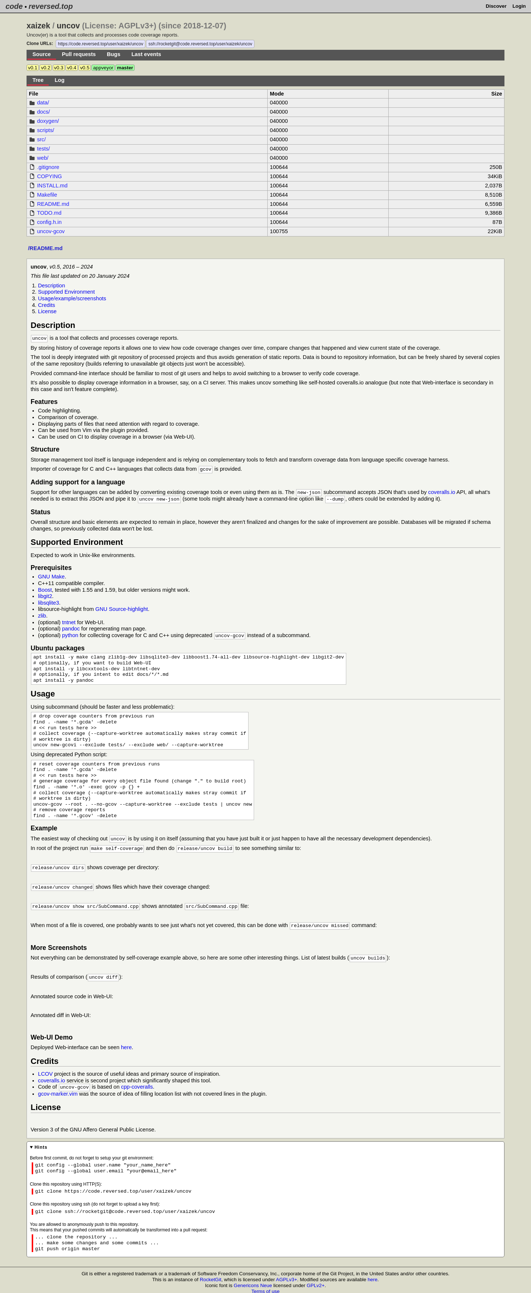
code (14, 6)
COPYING (49, 176)
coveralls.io (441, 491)
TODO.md (49, 213)
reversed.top (50, 6)
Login (519, 6)
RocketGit (211, 1274)
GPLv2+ (316, 1280)
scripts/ (45, 130)
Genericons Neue (253, 1280)
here (126, 1042)
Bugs (114, 54)
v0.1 (32, 67)
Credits (46, 305)
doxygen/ (48, 121)
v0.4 (71, 67)
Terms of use (265, 1286)
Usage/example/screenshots (72, 298)
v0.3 (58, 67)
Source (41, 54)
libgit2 (45, 595)
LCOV (45, 1069)
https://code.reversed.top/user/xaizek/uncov (100, 43)
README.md (53, 204)
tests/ (43, 149)
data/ (43, 103)
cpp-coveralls (137, 1082)
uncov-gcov (51, 231)
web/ (42, 158)
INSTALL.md (52, 186)
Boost (45, 588)
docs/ (43, 112)
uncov (68, 25)
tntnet (69, 621)
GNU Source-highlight (122, 608)
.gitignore (48, 167)
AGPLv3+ (286, 1274)
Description (51, 285)
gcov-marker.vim (58, 1089)
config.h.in (49, 222)
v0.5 (84, 67)
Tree (38, 80)
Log (60, 80)
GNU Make (51, 575)
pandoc (71, 627)
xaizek (38, 25)
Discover (496, 6)
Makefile (47, 195)
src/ (41, 139)
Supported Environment (66, 292)
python (70, 634)
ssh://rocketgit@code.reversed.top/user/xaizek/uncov (200, 43)
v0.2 (45, 67)
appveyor (103, 67)
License (47, 311)
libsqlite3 (48, 601)
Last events (146, 54)
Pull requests (79, 54)
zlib (42, 614)
